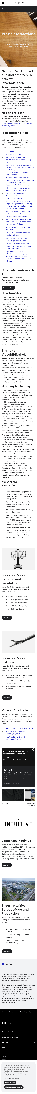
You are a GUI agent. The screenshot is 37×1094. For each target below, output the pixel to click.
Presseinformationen (26, 1012)
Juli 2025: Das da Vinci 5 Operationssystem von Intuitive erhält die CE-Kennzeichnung (19, 195)
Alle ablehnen (10, 1082)
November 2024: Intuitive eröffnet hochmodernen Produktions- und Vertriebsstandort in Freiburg (18, 214)
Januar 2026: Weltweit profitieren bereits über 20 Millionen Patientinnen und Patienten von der (20, 167)
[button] (18, 9)
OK (18, 763)
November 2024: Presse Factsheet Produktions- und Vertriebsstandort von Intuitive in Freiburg (19, 221)
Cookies (4, 1056)
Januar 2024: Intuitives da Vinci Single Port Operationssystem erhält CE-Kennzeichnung (19, 246)
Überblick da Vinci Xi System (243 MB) (20, 728)
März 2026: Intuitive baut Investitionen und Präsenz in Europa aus (19, 159)
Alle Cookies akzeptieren (13, 1087)
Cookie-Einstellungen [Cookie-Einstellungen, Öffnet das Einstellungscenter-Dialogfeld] (11, 1078)
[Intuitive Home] (18, 3)
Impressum (5, 1059)
